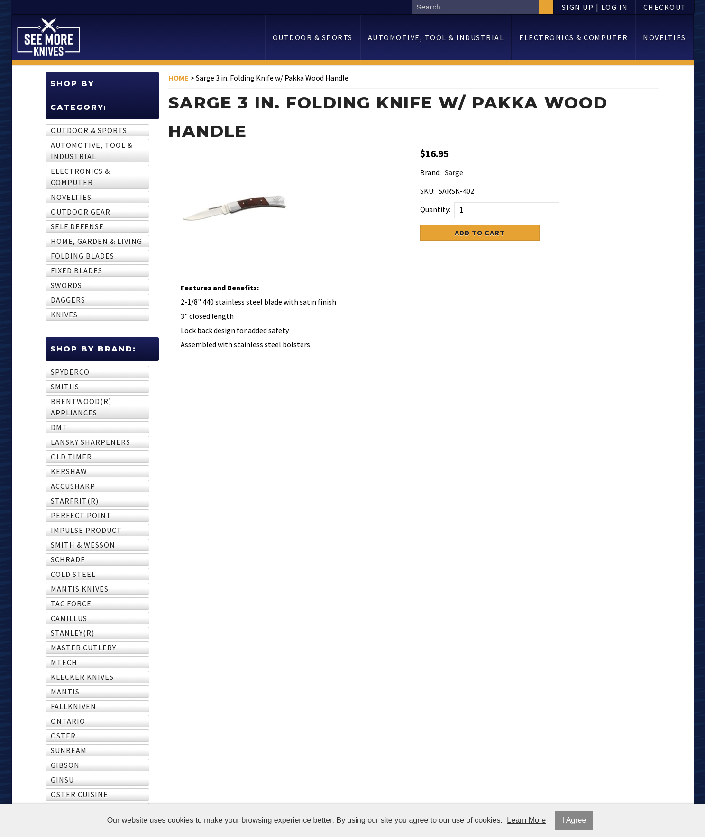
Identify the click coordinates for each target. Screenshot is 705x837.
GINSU (62, 779)
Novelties (664, 37)
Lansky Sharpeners (90, 442)
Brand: (430, 172)
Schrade (68, 559)
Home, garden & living (96, 241)
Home (178, 77)
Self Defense (77, 226)
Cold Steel (73, 574)
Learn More (526, 820)
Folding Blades (82, 256)
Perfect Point (81, 515)
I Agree (574, 820)
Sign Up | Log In (595, 7)
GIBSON (65, 765)
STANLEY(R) (72, 633)
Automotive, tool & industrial (436, 37)
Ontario (68, 721)
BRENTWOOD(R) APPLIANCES (81, 406)
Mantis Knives (80, 589)
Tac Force (71, 603)
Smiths (65, 386)
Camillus (69, 618)
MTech (64, 662)
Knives (64, 314)
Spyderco (70, 372)
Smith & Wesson (83, 544)
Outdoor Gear (80, 211)
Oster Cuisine (79, 794)
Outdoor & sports (313, 37)
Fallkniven (73, 706)
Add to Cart (480, 232)
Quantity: (435, 209)
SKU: (427, 191)
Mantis (65, 691)
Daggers (68, 300)
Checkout (665, 7)
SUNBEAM (69, 750)
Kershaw (69, 471)
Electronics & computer (573, 37)
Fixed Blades (76, 270)
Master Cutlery (83, 647)
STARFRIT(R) (75, 500)
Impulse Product (86, 530)
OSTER (63, 735)
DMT (59, 427)
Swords (66, 285)
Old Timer (71, 456)
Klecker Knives (82, 677)
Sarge (454, 172)
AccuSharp (73, 486)
